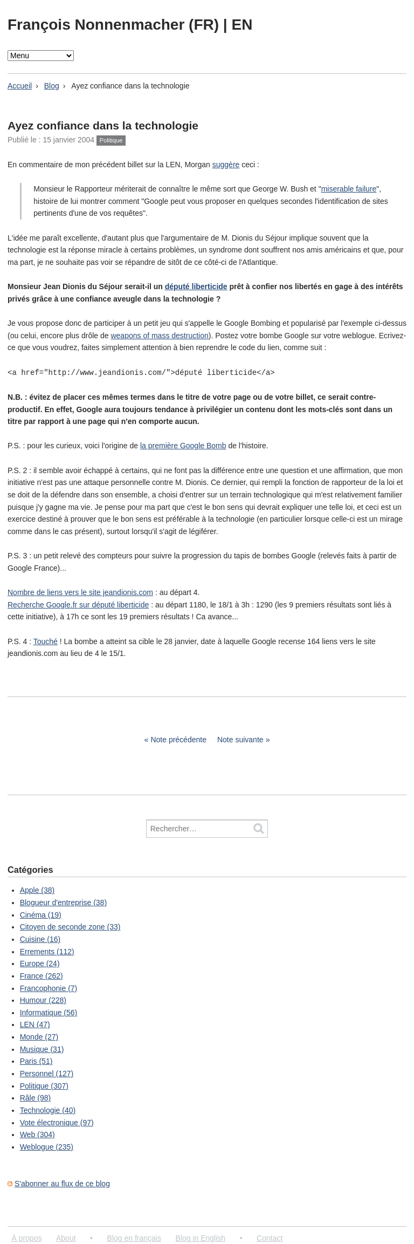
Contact (269, 1237)
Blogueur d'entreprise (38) (63, 902)
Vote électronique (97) (57, 1122)
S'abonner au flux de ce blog (62, 1183)
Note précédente (178, 739)
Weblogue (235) (46, 1146)
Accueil (20, 85)
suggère (226, 164)
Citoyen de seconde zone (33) (70, 926)
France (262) (41, 975)
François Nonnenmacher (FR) (115, 24)
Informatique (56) (49, 1012)
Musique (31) (42, 1048)
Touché (45, 641)
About (66, 1237)
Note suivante (240, 739)
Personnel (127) (47, 1073)
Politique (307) (44, 1085)
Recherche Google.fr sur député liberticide (78, 604)
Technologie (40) (48, 1109)
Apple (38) (37, 889)
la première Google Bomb (183, 445)
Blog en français (134, 1237)
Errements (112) (47, 951)
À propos (26, 1237)
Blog (51, 85)
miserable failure (349, 188)
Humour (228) (43, 999)
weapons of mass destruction (159, 335)
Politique (111, 140)
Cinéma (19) (40, 914)
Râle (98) (35, 1097)
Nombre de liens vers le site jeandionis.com (80, 591)
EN (241, 24)
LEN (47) (35, 1024)
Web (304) (37, 1134)
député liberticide (196, 286)
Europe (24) (40, 963)
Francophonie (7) (49, 987)
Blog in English (200, 1237)
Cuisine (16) (40, 938)
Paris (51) (36, 1060)
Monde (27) (39, 1036)
